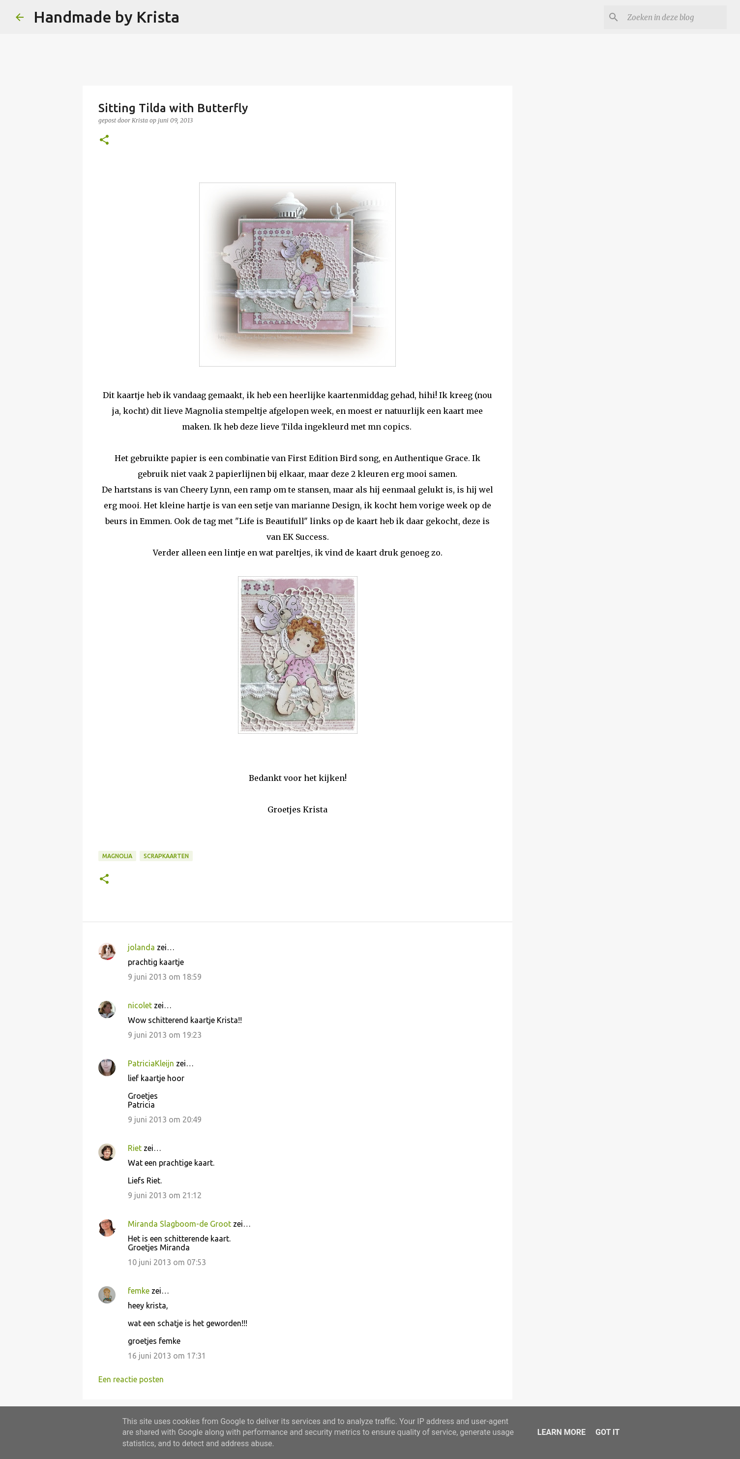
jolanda (141, 947)
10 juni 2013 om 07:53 (167, 1262)
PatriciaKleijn (151, 1063)
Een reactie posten (131, 1379)
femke (138, 1290)
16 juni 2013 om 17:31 (167, 1355)
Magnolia (117, 856)
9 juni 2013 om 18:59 (165, 976)
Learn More (561, 1432)
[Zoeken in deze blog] (675, 17)
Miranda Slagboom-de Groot (179, 1223)
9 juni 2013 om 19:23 (165, 1034)
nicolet (140, 1005)
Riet (135, 1148)
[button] (104, 140)
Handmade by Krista (106, 17)
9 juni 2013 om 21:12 (165, 1195)
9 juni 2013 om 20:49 (165, 1119)
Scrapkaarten (166, 856)
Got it (607, 1432)
